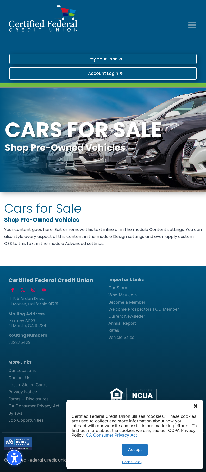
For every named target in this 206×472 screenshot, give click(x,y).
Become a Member (126, 302)
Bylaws (15, 413)
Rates (113, 330)
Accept (135, 449)
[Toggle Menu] (192, 24)
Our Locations (22, 370)
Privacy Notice (22, 391)
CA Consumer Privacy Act (111, 435)
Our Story (117, 287)
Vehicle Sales (121, 337)
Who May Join (122, 294)
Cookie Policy (132, 462)
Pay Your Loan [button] (103, 59)
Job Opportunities (25, 420)
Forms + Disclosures (28, 398)
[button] (195, 406)
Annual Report (122, 323)
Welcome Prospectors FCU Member (143, 309)
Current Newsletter (126, 316)
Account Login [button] (103, 73)
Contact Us (19, 377)
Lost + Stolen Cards (27, 384)
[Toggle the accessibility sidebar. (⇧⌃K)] (14, 457)
